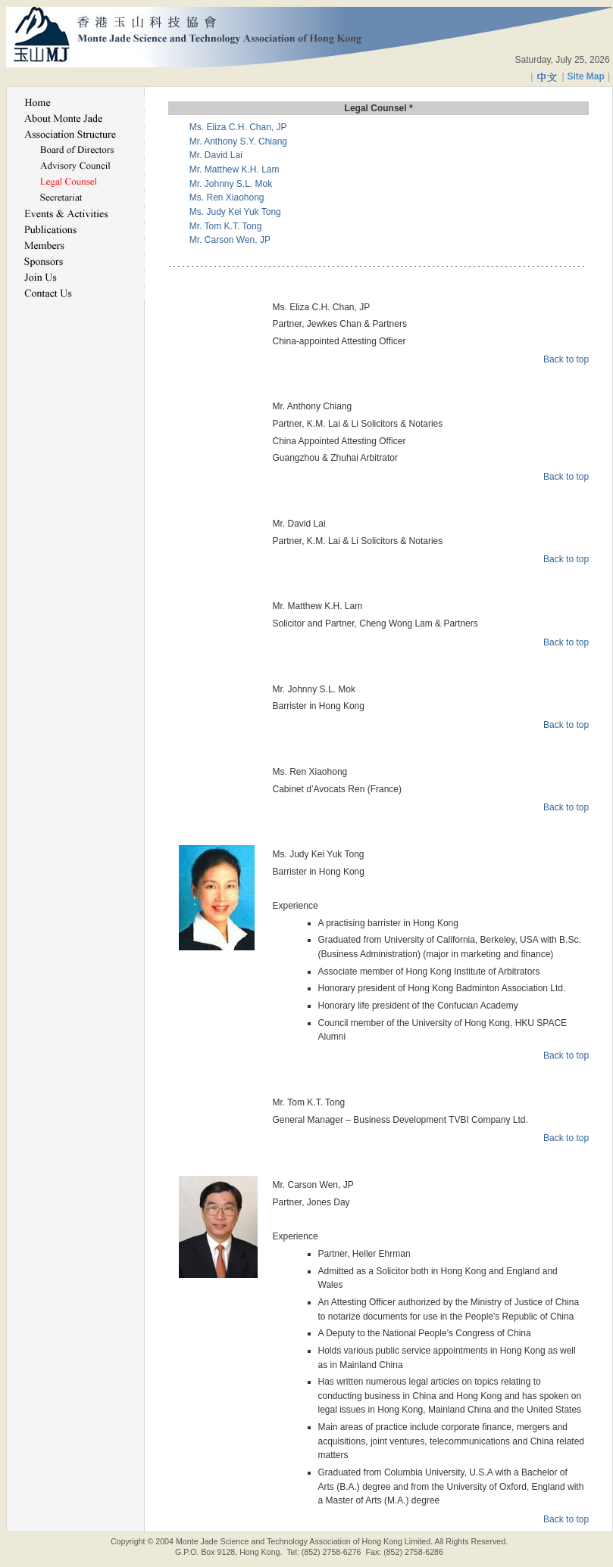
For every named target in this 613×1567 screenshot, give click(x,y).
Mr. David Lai (215, 155)
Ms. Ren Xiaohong (226, 197)
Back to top (566, 359)
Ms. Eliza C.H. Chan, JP (238, 127)
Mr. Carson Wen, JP (230, 240)
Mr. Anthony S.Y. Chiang (238, 141)
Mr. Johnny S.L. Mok (230, 184)
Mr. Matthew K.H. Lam (234, 169)
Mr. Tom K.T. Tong (225, 226)
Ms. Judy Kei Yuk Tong (235, 212)
